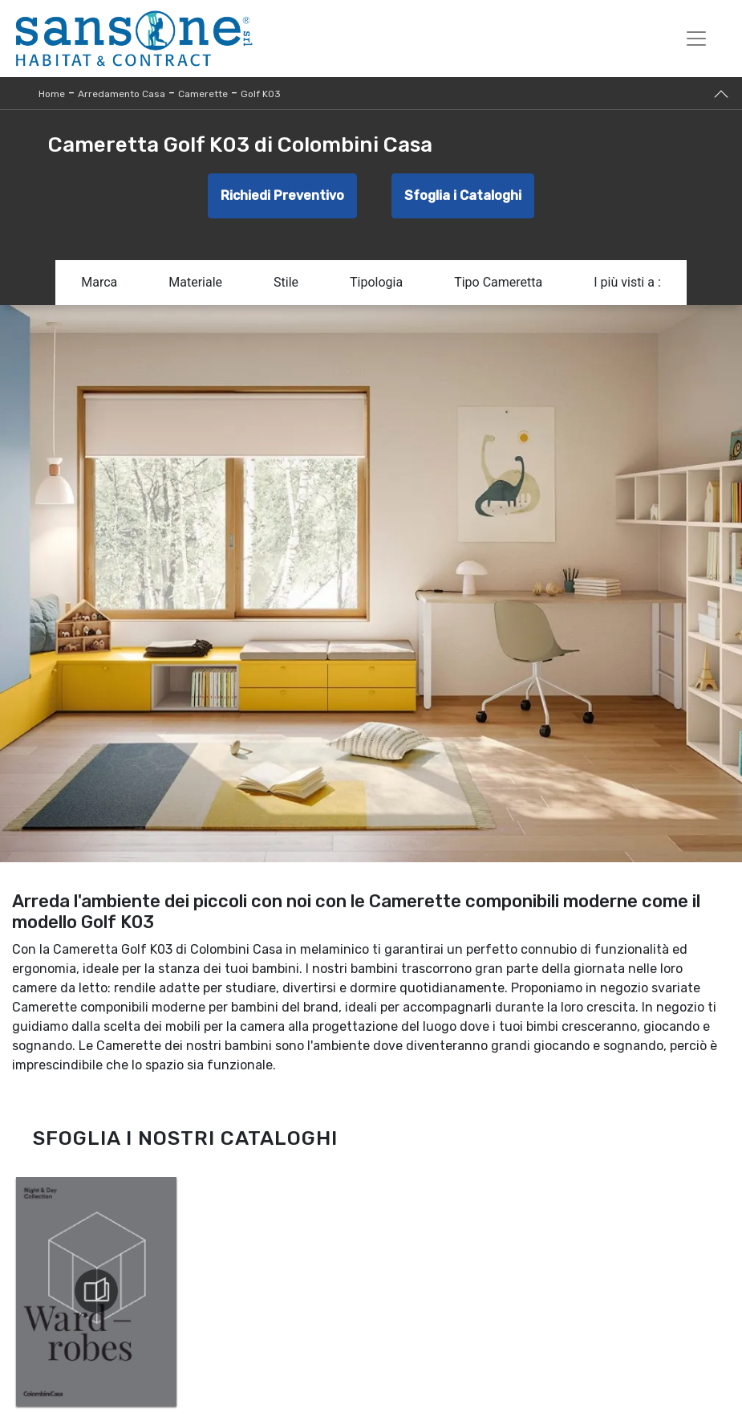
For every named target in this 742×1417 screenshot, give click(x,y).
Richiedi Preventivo (282, 195)
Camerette (203, 94)
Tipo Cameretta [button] (498, 282)
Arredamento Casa (121, 94)
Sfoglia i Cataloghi (462, 195)
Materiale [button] (195, 282)
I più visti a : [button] (627, 282)
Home (52, 94)
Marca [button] (99, 282)
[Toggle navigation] (696, 38)
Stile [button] (286, 282)
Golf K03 (261, 94)
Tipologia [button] (376, 282)
